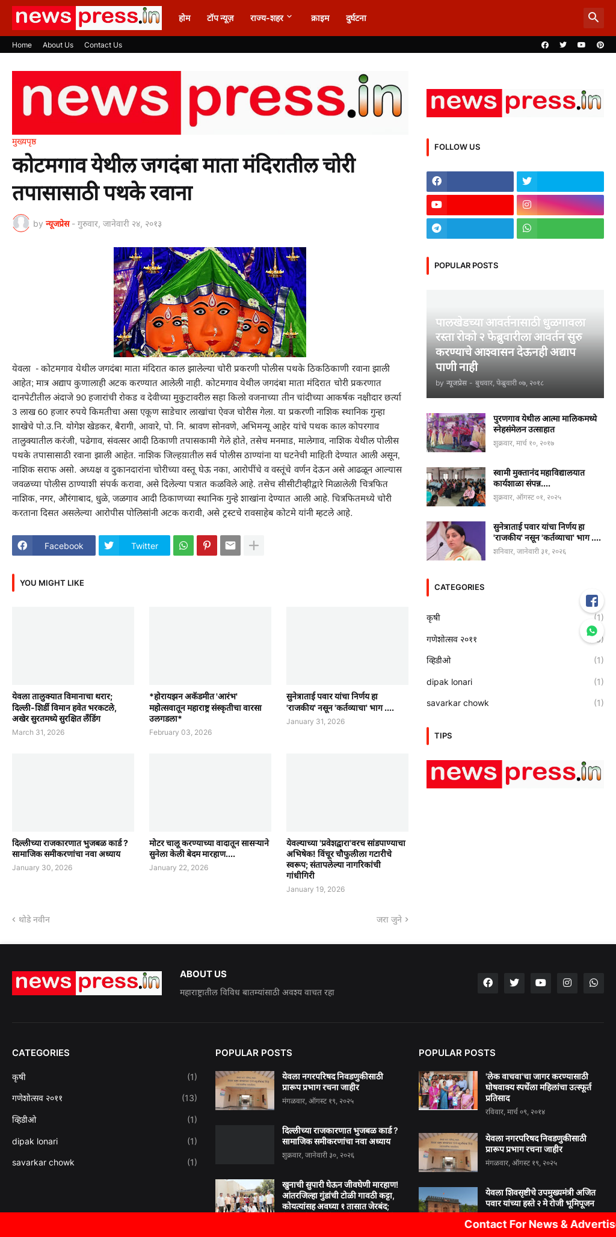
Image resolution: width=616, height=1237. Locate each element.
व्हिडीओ (515, 660)
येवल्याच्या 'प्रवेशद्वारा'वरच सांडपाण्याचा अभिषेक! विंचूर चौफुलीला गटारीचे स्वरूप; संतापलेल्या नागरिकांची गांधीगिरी (345, 859)
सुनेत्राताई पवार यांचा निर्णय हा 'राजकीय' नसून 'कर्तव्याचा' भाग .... (340, 701)
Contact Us (103, 44)
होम (184, 18)
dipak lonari (515, 682)
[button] (594, 18)
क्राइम (320, 18)
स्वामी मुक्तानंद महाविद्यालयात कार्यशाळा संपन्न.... (539, 477)
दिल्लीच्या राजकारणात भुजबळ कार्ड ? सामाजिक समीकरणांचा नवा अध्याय (70, 848)
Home (22, 44)
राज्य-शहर (266, 18)
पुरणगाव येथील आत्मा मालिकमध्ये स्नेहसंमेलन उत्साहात (545, 423)
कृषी (515, 618)
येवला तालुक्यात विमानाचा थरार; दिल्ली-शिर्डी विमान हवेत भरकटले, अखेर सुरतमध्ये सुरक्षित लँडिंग (64, 707)
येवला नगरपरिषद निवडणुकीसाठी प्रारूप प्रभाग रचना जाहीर (332, 1081)
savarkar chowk (515, 703)
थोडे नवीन (34, 919)
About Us (58, 44)
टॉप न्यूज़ (220, 18)
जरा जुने (389, 919)
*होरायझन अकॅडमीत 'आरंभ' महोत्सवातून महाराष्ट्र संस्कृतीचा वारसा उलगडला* (205, 707)
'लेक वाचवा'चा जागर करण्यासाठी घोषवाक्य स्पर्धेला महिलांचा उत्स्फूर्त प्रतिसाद (538, 1087)
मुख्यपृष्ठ (24, 141)
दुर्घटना (356, 18)
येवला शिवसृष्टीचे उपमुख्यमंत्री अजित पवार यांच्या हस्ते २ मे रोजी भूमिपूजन (540, 1197)
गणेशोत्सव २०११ (515, 639)
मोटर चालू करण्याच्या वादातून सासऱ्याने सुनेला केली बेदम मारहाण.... (209, 848)
